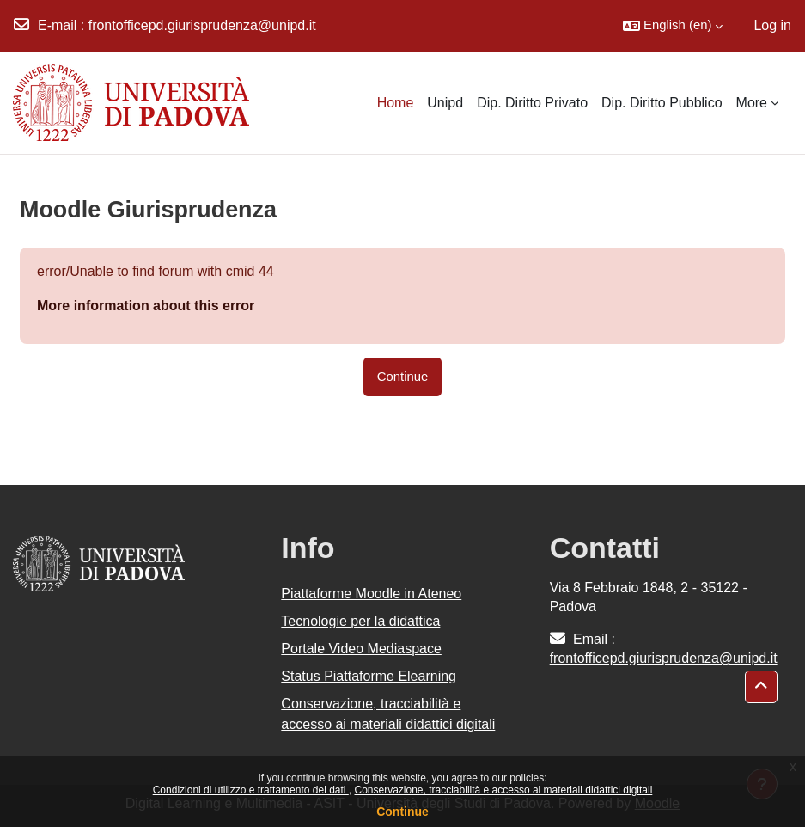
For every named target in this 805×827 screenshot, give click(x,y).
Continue (402, 811)
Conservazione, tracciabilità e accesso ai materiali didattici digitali (503, 790)
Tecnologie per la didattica (360, 621)
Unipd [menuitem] (445, 102)
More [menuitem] (751, 102)
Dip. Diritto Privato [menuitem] (532, 102)
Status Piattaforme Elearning (368, 676)
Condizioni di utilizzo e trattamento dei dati (251, 790)
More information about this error (145, 305)
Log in (772, 25)
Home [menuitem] (395, 102)
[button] (673, 26)
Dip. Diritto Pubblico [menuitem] (662, 102)
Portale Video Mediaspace (361, 648)
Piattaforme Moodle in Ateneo (371, 593)
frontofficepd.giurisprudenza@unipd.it (202, 25)
